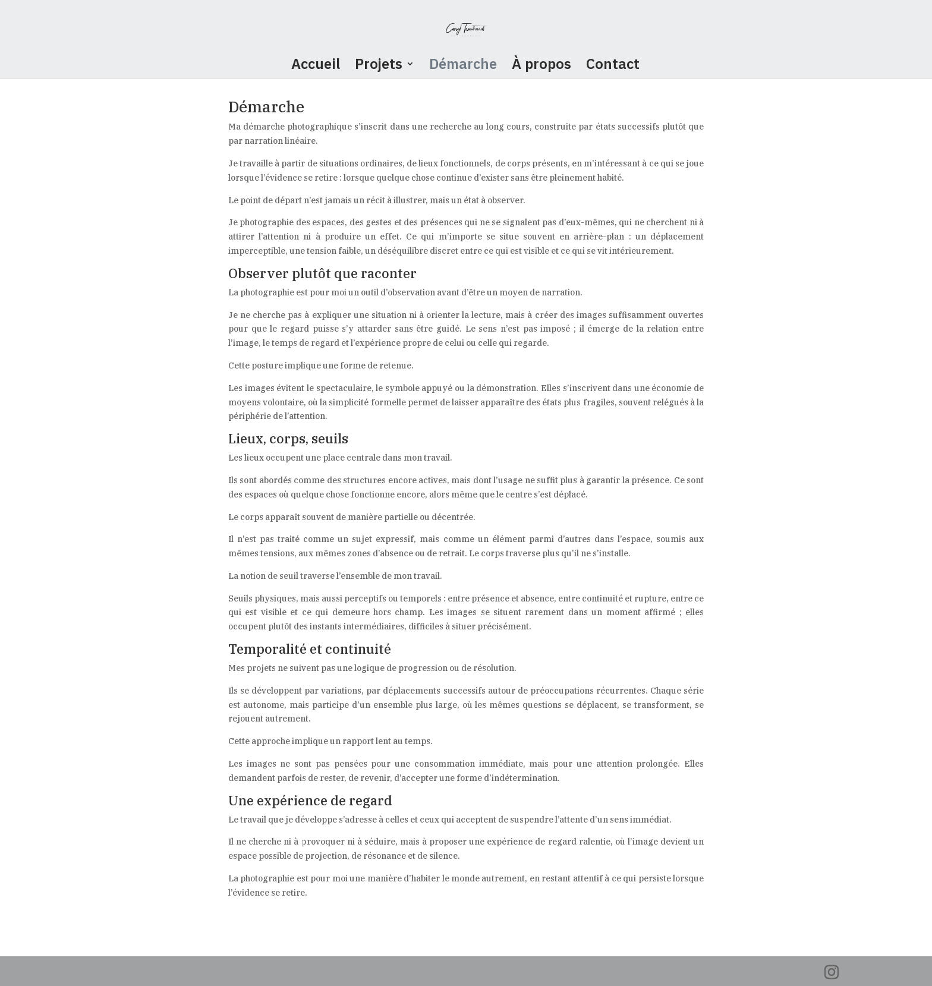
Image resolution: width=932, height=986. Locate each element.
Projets (378, 66)
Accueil (315, 66)
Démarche (463, 66)
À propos (541, 66)
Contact (613, 66)
